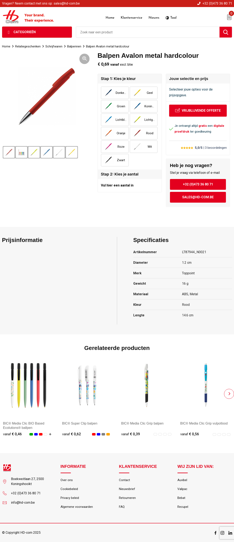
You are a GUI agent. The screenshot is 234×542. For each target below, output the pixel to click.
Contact (124, 480)
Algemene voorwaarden (77, 507)
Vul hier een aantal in (117, 185)
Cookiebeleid (69, 489)
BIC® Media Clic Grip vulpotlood (204, 423)
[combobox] (147, 32)
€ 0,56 (189, 434)
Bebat (181, 498)
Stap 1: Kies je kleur (118, 78)
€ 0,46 (12, 434)
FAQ (122, 507)
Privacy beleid (70, 498)
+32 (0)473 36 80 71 (217, 3)
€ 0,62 (71, 434)
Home (6, 46)
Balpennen (74, 46)
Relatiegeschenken (28, 46)
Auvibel (182, 480)
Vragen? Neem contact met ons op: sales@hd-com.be (41, 3)
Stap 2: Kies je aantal (119, 174)
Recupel (182, 507)
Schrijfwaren (53, 46)
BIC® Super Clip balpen (79, 423)
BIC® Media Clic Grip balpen (142, 423)
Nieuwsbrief (127, 489)
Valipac (182, 489)
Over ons (67, 480)
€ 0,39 (130, 434)
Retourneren (127, 498)
